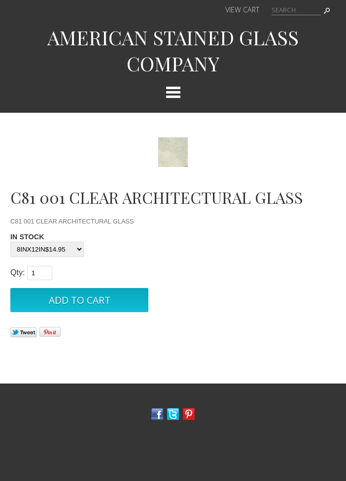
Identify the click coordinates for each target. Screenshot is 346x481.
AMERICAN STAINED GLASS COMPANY (173, 50)
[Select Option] (47, 249)
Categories (173, 92)
